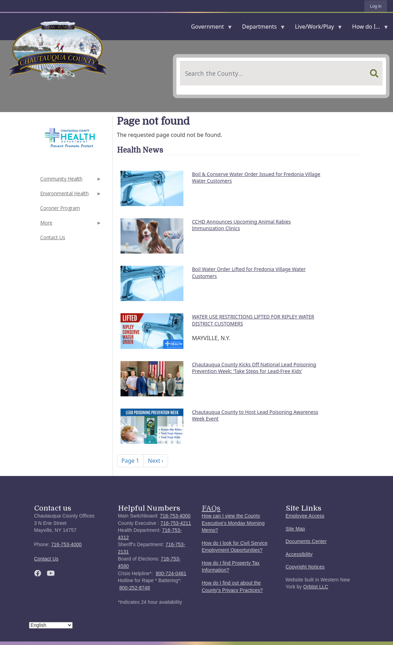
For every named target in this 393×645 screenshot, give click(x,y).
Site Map (295, 529)
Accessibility (299, 554)
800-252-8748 (134, 588)
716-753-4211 (175, 523)
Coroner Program (60, 208)
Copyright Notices (305, 567)
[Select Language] (51, 625)
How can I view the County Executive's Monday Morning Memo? (233, 523)
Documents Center (306, 541)
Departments (260, 28)
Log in (375, 6)
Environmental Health (70, 195)
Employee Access (305, 516)
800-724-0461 (171, 573)
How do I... (367, 28)
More (70, 224)
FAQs (211, 508)
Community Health (70, 180)
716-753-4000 (66, 544)
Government (208, 28)
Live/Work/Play (315, 28)
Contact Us (52, 237)
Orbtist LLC (315, 586)
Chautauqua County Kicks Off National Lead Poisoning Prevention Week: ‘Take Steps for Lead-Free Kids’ (254, 368)
